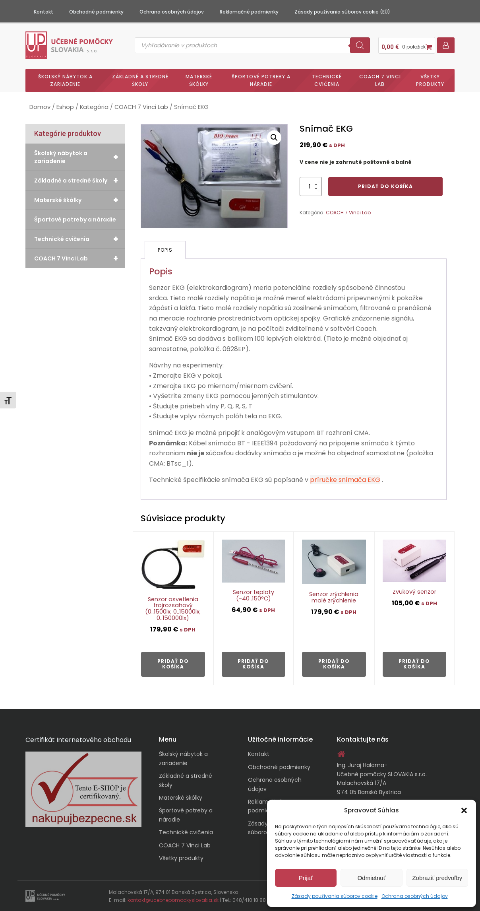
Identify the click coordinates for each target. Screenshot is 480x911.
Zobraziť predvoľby (437, 877)
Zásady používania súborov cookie (334, 896)
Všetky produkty (430, 80)
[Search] (360, 45)
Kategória (94, 107)
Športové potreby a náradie (261, 80)
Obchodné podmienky (96, 11)
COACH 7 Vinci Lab (380, 80)
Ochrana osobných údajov (414, 896)
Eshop (65, 107)
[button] (464, 810)
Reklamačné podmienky (249, 11)
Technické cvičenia (327, 80)
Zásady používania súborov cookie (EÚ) (342, 11)
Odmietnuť (372, 877)
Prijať (306, 877)
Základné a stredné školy (140, 80)
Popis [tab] (165, 250)
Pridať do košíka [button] (173, 664)
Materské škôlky (199, 80)
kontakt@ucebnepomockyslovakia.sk (173, 900)
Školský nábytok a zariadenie (65, 80)
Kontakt (43, 11)
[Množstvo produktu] (311, 186)
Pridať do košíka (385, 186)
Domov (39, 107)
